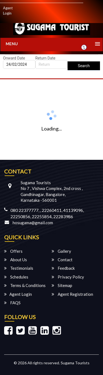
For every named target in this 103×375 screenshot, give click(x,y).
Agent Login (8, 10)
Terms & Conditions (25, 285)
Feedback (63, 268)
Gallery (61, 251)
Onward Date (14, 58)
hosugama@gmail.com (33, 222)
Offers (13, 251)
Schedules (16, 276)
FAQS (12, 302)
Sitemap (62, 285)
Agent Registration (72, 294)
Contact (62, 259)
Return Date (45, 58)
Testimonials (18, 268)
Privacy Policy (68, 276)
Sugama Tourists (75, 362)
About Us (15, 259)
